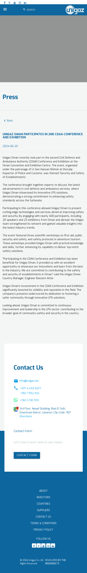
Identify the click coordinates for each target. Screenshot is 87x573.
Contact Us (43, 517)
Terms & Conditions (43, 523)
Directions (26, 416)
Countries (43, 504)
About (43, 491)
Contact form (27, 455)
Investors (43, 497)
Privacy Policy (43, 530)
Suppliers (43, 510)
